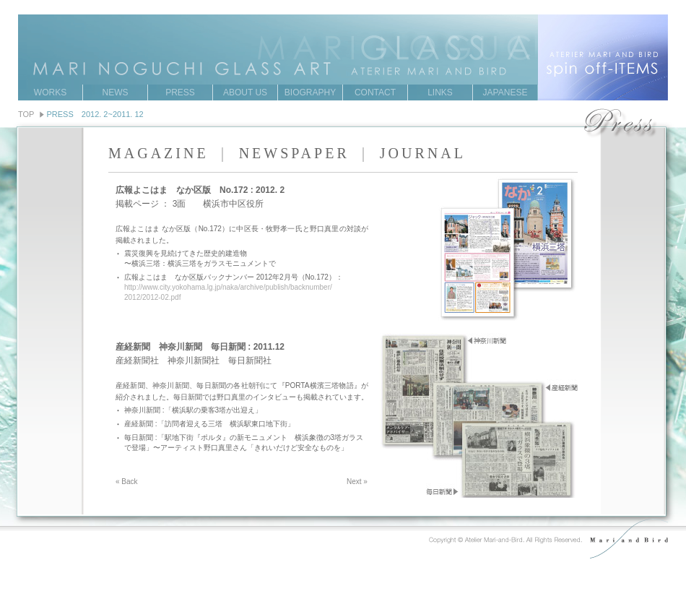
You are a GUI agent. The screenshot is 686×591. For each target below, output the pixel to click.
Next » (357, 482)
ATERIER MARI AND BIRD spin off (603, 57)
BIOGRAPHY (310, 92)
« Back (127, 482)
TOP (26, 114)
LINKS (440, 92)
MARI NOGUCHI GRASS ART (343, 35)
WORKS (50, 92)
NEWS (116, 92)
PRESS (180, 92)
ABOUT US (245, 92)
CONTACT (375, 92)
